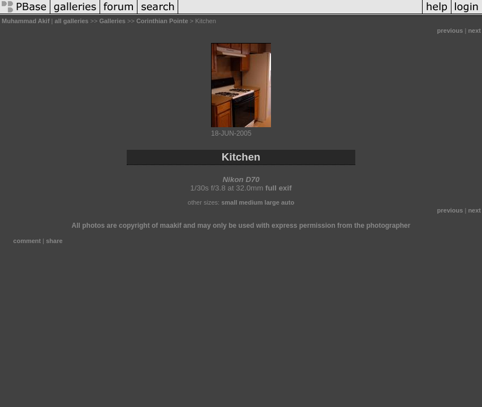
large (272, 202)
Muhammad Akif (26, 21)
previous (450, 30)
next (474, 30)
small (229, 202)
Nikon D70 (240, 179)
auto (287, 202)
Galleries (112, 21)
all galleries (72, 21)
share (54, 240)
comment (27, 240)
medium (250, 202)
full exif (278, 188)
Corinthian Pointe (162, 21)
